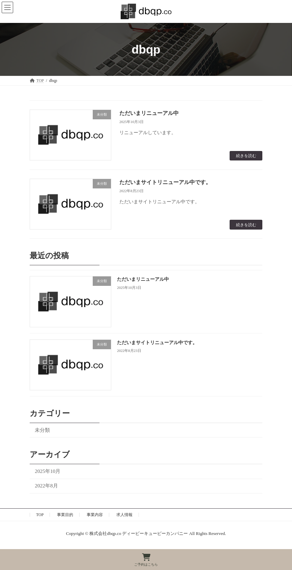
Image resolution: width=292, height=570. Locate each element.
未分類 (42, 430)
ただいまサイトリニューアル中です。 (165, 182)
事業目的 (65, 514)
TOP (39, 514)
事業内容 (95, 514)
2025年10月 (47, 471)
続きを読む (246, 155)
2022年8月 (46, 486)
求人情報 (124, 514)
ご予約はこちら (146, 559)
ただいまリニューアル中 (149, 113)
